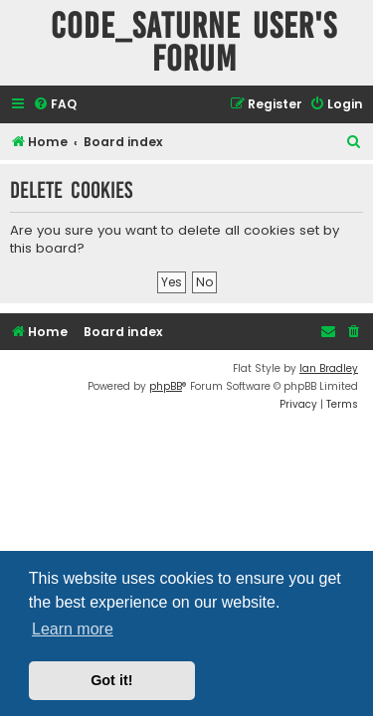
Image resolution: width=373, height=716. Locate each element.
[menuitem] (55, 104)
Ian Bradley (328, 368)
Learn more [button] (72, 629)
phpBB (165, 386)
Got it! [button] (111, 680)
